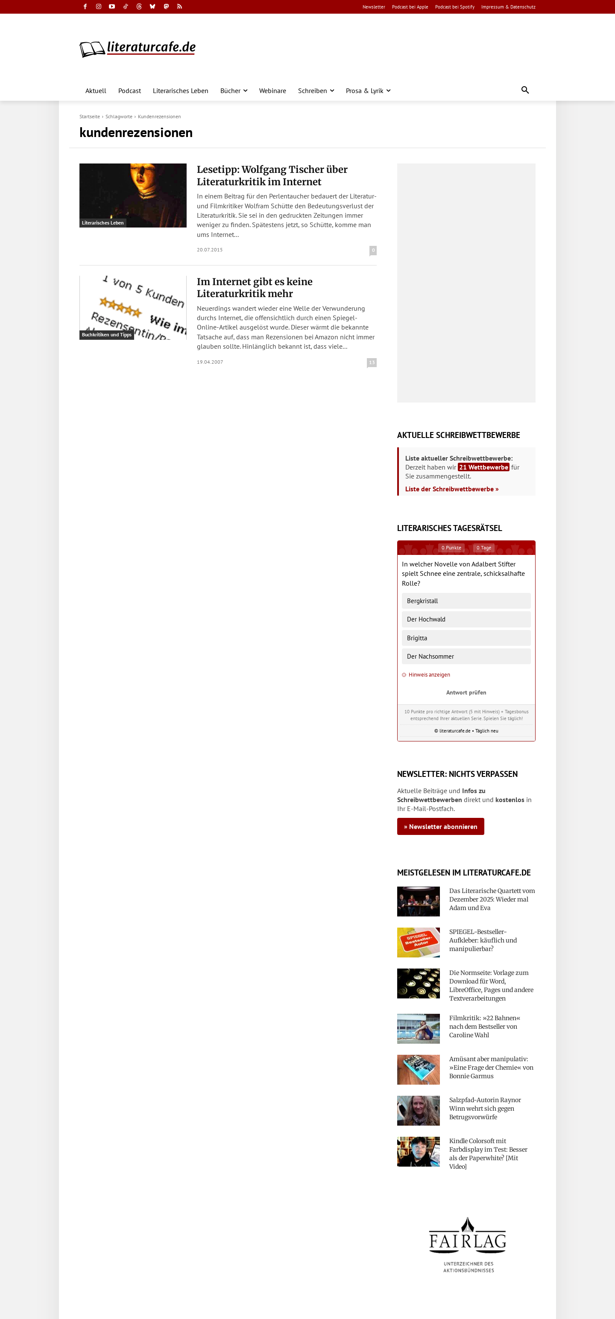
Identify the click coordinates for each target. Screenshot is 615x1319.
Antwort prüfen (466, 692)
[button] (525, 90)
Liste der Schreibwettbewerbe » (452, 488)
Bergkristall (422, 601)
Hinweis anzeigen (426, 674)
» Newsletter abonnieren (440, 826)
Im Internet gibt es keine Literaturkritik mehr (255, 288)
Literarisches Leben (103, 222)
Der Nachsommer (430, 656)
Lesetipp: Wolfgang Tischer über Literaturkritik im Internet (272, 175)
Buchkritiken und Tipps (107, 334)
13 (372, 362)
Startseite (89, 116)
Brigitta (417, 638)
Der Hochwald (426, 619)
